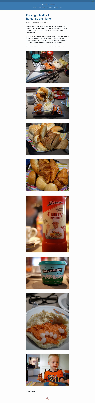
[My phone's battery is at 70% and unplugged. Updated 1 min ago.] (93, 1)
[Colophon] (47, 399)
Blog (35, 8)
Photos (49, 8)
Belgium (41, 22)
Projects (42, 8)
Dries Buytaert (47, 4)
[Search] (61, 8)
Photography (36, 22)
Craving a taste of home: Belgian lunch (39, 17)
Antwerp (46, 22)
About (56, 8)
